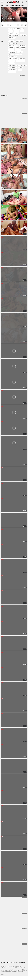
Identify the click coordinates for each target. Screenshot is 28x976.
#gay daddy (18, 54)
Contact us (3, 962)
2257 (2, 963)
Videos (6, 5)
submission (23, 35)
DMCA (16, 962)
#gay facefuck (12, 67)
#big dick (11, 50)
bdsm (10, 33)
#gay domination (13, 45)
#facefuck (11, 61)
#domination (12, 52)
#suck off (18, 50)
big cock (16, 33)
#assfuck (23, 65)
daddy (10, 31)
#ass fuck (20, 52)
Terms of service (10, 962)
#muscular (22, 45)
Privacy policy (22, 962)
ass (23, 28)
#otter (23, 47)
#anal (19, 69)
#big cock (11, 41)
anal (10, 28)
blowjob (16, 31)
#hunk (17, 47)
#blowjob (22, 58)
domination (17, 28)
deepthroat (12, 37)
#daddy (20, 67)
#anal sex (11, 63)
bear (22, 31)
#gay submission (13, 58)
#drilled (11, 54)
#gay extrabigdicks (14, 65)
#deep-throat (12, 56)
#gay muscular (13, 43)
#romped (11, 47)
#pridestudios (12, 69)
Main (2, 5)
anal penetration (13, 35)
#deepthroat (19, 41)
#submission (12, 71)
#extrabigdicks (20, 61)
